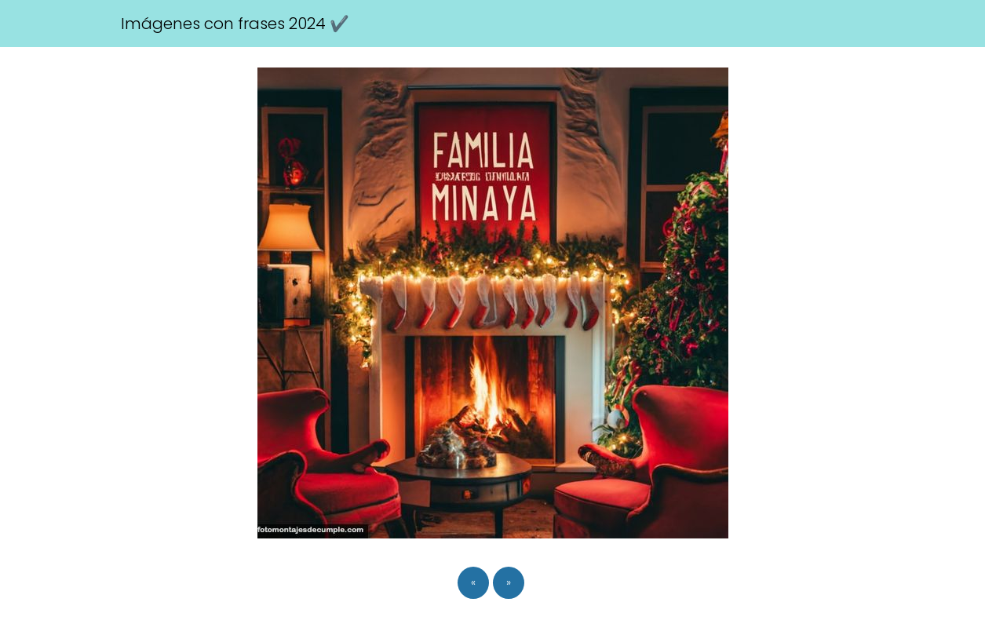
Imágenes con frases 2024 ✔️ (235, 24)
